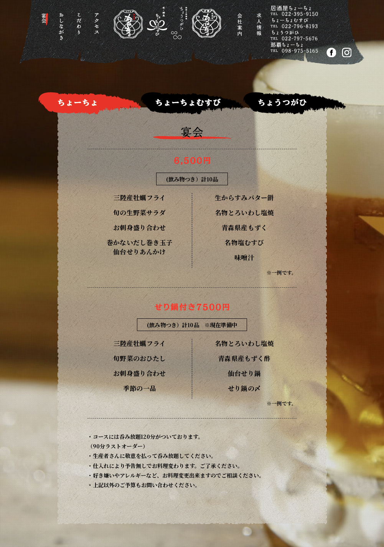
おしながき (62, 28)
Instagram (346, 52)
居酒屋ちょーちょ (161, 30)
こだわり (80, 28)
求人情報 (260, 28)
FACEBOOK (331, 52)
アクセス (98, 28)
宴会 (45, 28)
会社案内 (240, 28)
